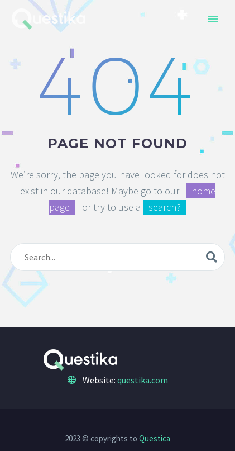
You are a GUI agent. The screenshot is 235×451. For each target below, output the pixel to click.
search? (164, 207)
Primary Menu (213, 19)
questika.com (142, 380)
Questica (154, 438)
